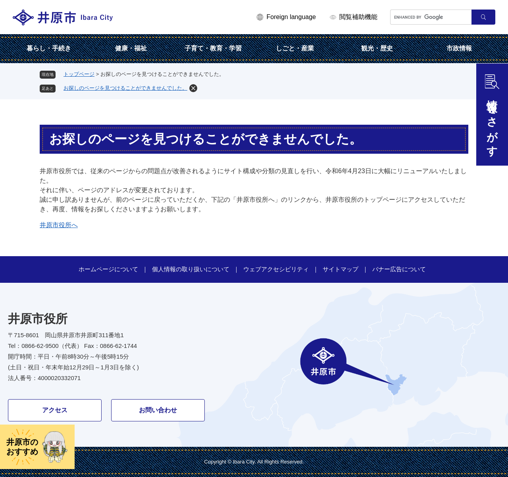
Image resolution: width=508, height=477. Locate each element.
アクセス (54, 410)
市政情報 (459, 48)
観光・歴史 (377, 48)
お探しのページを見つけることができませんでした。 (125, 88)
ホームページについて (108, 269)
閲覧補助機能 (358, 17)
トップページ (79, 74)
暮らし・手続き (49, 48)
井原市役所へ (59, 225)
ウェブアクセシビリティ (276, 269)
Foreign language (291, 17)
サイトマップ (340, 269)
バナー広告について (399, 269)
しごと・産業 (295, 48)
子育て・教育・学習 (213, 48)
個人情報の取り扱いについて (190, 269)
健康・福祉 (131, 48)
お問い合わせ (158, 410)
